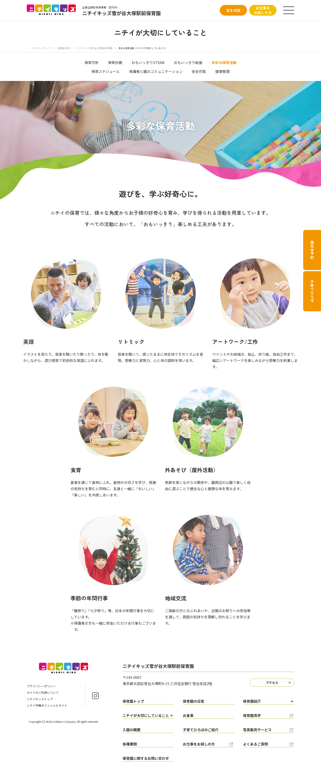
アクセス (272, 682)
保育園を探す (64, 48)
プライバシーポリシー (41, 686)
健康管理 (222, 71)
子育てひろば (312, 291)
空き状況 (233, 10)
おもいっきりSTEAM (148, 62)
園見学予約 (312, 250)
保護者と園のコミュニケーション (156, 71)
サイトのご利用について (43, 692)
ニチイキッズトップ (41, 48)
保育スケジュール (105, 71)
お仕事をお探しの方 (263, 10)
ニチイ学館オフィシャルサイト (47, 705)
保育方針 (91, 62)
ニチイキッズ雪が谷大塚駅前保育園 (95, 48)
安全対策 (199, 71)
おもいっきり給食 (188, 62)
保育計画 (115, 62)
